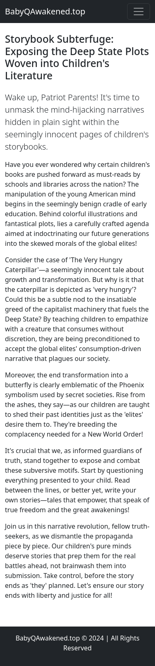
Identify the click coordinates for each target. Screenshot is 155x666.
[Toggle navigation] (138, 11)
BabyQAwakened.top (45, 11)
